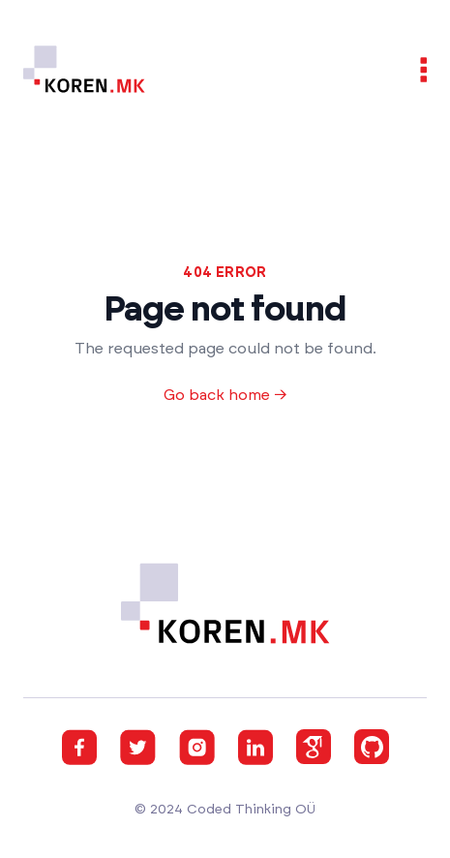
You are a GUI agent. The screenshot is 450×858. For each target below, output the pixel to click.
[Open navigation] (414, 69)
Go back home (225, 395)
